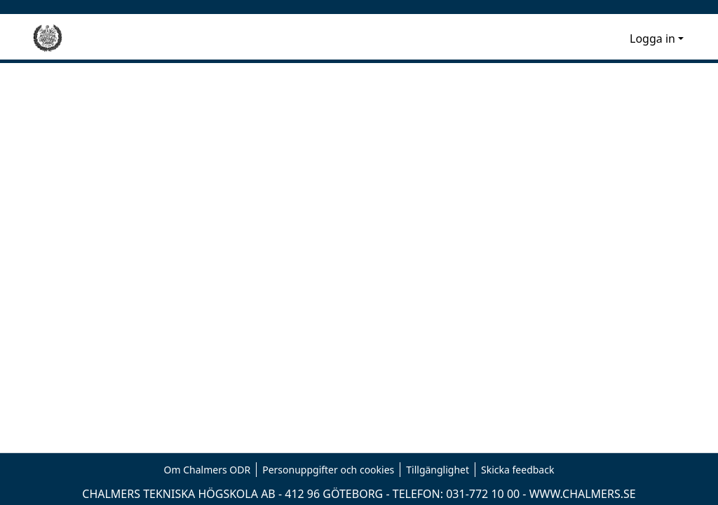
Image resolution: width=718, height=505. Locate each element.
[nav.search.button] (596, 38)
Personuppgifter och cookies (328, 469)
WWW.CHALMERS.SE (582, 493)
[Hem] (47, 39)
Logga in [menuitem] (652, 38)
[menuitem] (616, 38)
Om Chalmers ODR (207, 469)
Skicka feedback (517, 469)
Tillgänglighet (437, 469)
